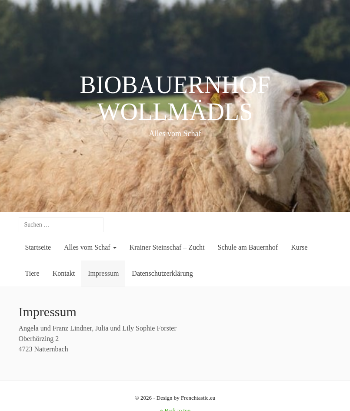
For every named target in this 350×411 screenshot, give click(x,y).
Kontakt (64, 273)
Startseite (38, 247)
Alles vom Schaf (90, 247)
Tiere (32, 273)
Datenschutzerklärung (162, 273)
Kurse (299, 247)
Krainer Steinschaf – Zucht (167, 247)
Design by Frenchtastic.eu (186, 397)
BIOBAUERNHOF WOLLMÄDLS (175, 98)
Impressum (103, 273)
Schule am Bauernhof (248, 247)
